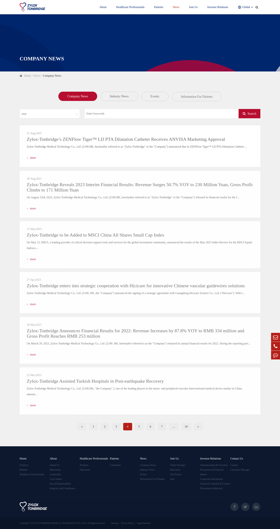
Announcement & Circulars (214, 465)
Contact (234, 465)
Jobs (172, 479)
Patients (158, 7)
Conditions (115, 465)
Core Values (56, 479)
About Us (54, 465)
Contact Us (236, 458)
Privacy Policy (127, 523)
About (103, 7)
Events (155, 97)
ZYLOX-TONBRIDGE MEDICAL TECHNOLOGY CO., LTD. (58, 523)
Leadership (55, 474)
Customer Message (239, 469)
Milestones (55, 469)
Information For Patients (197, 98)
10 (186, 426)
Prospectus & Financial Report (212, 472)
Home (27, 75)
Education (85, 469)
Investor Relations (217, 7)
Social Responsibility (60, 483)
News (176, 7)
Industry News (119, 96)
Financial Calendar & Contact (215, 483)
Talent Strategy (177, 465)
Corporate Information (211, 479)
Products (24, 465)
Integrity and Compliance (62, 488)
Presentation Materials (211, 488)
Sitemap (114, 523)
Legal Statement (144, 523)
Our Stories (176, 474)
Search (249, 113)
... (174, 426)
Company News (52, 75)
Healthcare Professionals (130, 7)
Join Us (193, 7)
